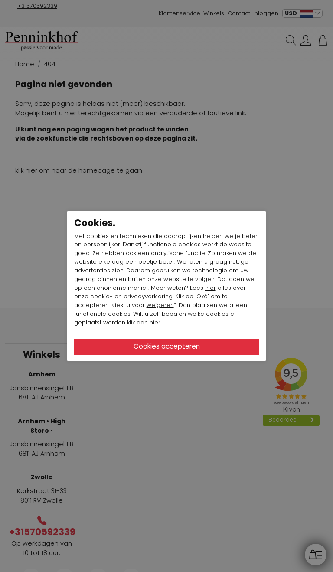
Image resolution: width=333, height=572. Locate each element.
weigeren (160, 305)
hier (210, 288)
